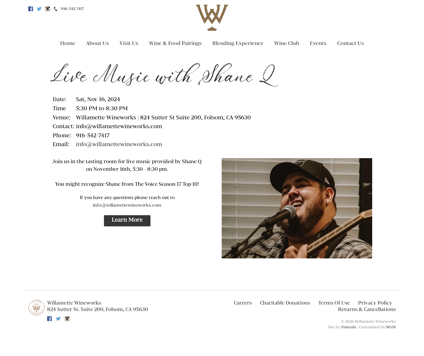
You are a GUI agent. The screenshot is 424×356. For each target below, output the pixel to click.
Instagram (47, 8)
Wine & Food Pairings (175, 43)
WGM (391, 327)
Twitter (39, 8)
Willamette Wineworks (74, 303)
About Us (97, 43)
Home (67, 43)
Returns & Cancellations (367, 309)
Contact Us (350, 43)
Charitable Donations (285, 303)
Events (318, 43)
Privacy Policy (375, 303)
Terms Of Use (334, 303)
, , (97, 309)
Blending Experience (238, 43)
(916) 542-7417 (72, 9)
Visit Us (129, 43)
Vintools (348, 327)
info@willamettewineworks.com (119, 144)
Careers (243, 303)
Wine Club (286, 43)
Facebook (30, 8)
